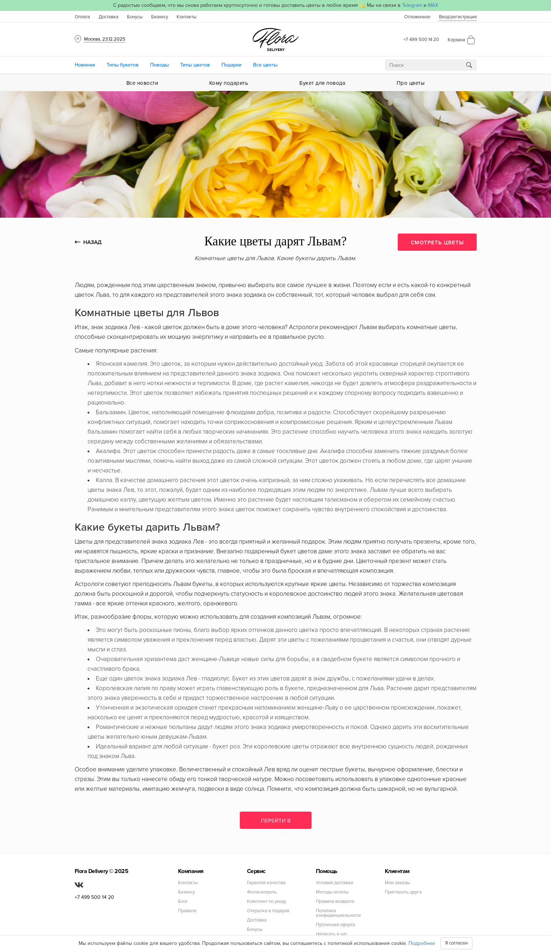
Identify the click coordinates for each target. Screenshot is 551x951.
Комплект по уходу (266, 901)
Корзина (456, 40)
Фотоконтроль (262, 892)
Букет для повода (322, 83)
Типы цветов (195, 65)
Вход (458, 17)
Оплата (82, 17)
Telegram (412, 5)
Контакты (186, 17)
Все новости (142, 83)
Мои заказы (397, 883)
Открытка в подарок (268, 911)
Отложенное (417, 17)
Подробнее (421, 943)
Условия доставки (334, 883)
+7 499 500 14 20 (421, 39)
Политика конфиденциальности (338, 913)
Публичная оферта (335, 925)
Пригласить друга (403, 892)
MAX (433, 5)
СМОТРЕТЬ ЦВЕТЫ (437, 245)
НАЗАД (88, 242)
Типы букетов (123, 65)
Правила (187, 911)
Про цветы (411, 83)
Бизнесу (159, 17)
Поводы (159, 65)
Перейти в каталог (275, 823)
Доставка (108, 17)
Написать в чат (331, 934)
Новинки (85, 65)
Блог (183, 901)
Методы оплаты (332, 892)
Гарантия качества (266, 883)
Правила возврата (335, 901)
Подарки (231, 65)
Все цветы (265, 65)
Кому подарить (228, 83)
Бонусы (135, 17)
